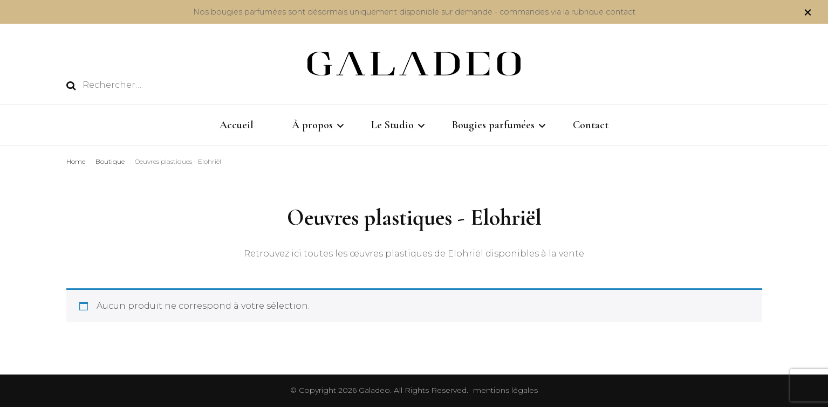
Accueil (237, 125)
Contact (590, 125)
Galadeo (374, 392)
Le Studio (392, 125)
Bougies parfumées (493, 125)
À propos (312, 125)
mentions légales (505, 392)
